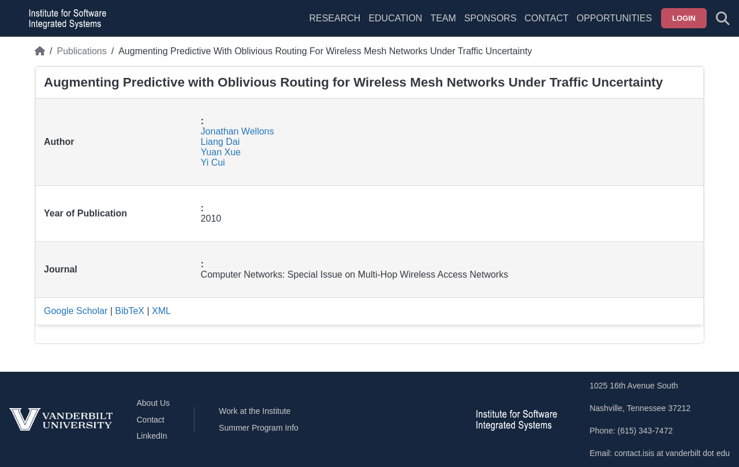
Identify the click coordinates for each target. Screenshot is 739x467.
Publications (81, 51)
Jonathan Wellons (237, 131)
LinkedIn (152, 435)
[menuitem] (443, 25)
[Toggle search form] (723, 18)
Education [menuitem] (395, 18)
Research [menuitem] (334, 18)
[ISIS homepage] (64, 18)
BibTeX (129, 311)
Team (443, 18)
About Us (153, 403)
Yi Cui (213, 162)
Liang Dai (220, 142)
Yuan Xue (221, 152)
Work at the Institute (254, 411)
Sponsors (490, 18)
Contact (547, 18)
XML (161, 311)
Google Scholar (75, 311)
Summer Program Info (258, 427)
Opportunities (614, 18)
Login (684, 18)
